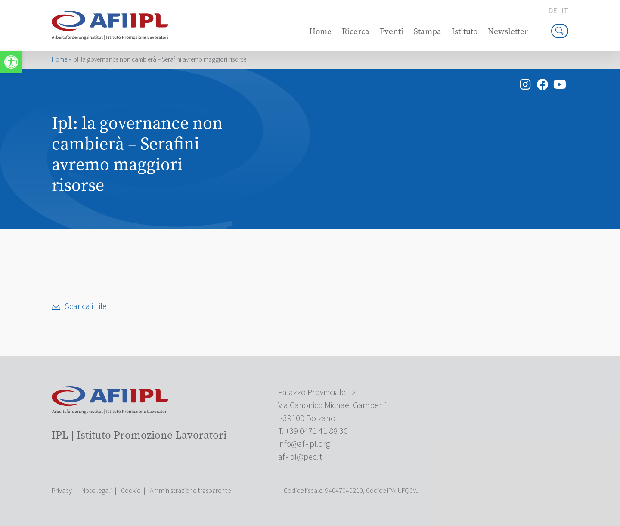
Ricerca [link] (355, 31)
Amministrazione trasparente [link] (190, 490)
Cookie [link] (130, 490)
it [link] (564, 11)
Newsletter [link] (508, 31)
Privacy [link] (62, 490)
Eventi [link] (391, 31)
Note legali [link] (96, 490)
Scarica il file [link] (86, 306)
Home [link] (320, 31)
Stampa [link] (427, 31)
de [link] (552, 11)
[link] (11, 62)
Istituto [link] (464, 31)
